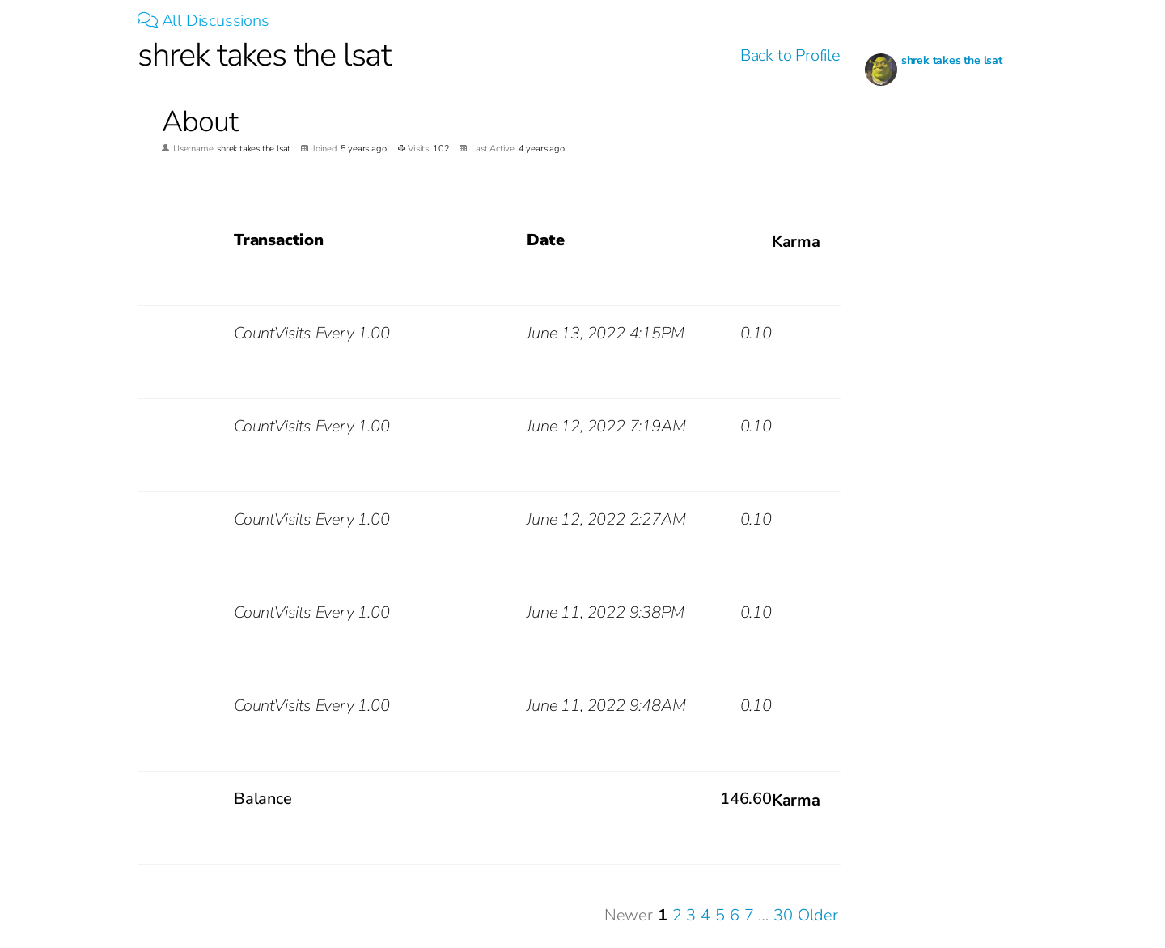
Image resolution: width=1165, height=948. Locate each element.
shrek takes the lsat (951, 60)
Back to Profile (790, 55)
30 (783, 915)
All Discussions (203, 21)
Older (818, 915)
